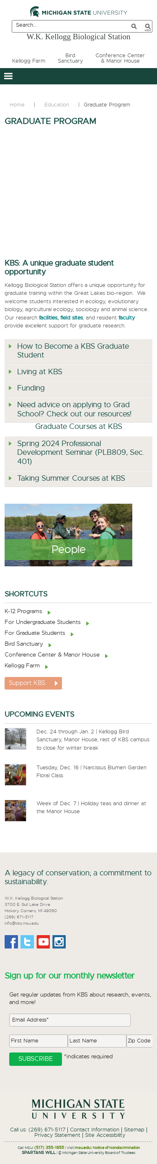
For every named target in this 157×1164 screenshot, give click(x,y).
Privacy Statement (57, 1135)
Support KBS (27, 683)
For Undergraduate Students (43, 622)
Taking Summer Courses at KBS (71, 478)
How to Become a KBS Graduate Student (73, 351)
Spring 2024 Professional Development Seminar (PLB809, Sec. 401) (80, 453)
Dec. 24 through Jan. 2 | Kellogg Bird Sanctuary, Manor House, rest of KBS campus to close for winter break (92, 740)
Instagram (59, 941)
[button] (8, 76)
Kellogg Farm (22, 666)
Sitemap (134, 1130)
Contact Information (94, 1130)
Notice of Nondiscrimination (116, 1148)
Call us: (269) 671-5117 (37, 1130)
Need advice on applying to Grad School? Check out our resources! (74, 409)
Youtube (43, 941)
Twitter (27, 941)
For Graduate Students (35, 633)
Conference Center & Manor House (52, 655)
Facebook (11, 941)
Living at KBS (39, 372)
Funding (31, 388)
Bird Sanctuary (24, 644)
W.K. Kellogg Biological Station (79, 36)
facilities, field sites (61, 318)
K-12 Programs (23, 611)
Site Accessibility (105, 1135)
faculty (126, 318)
